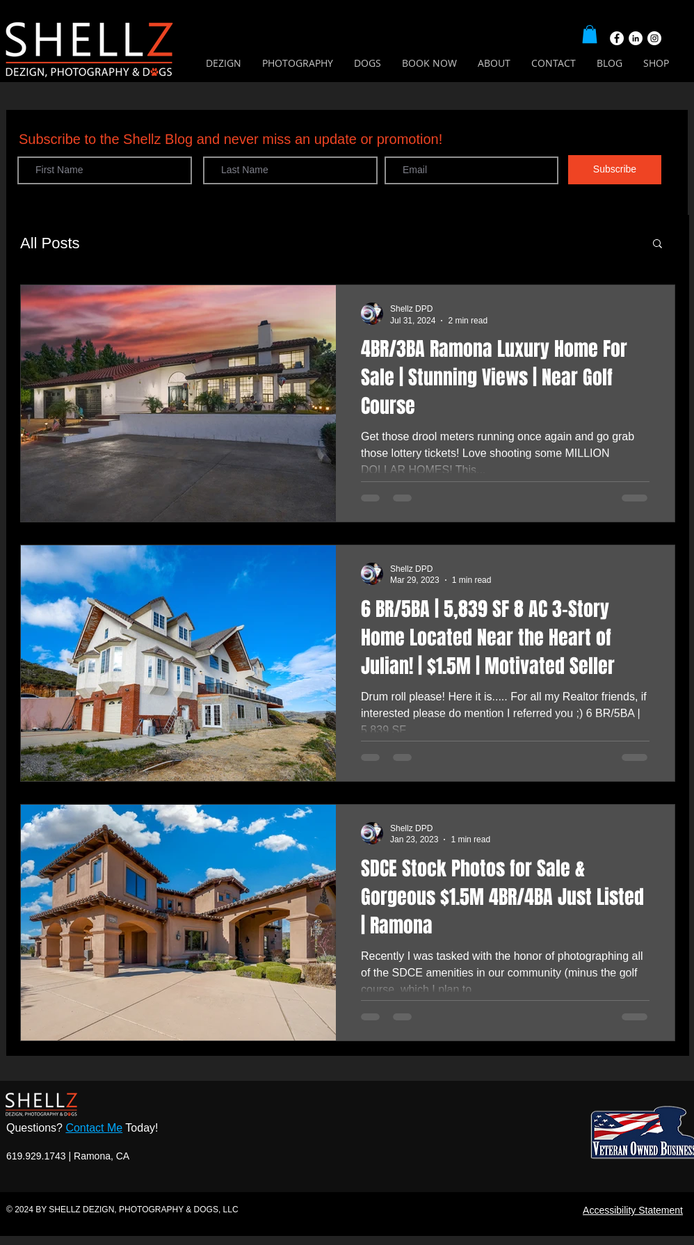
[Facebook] (617, 38)
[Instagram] (654, 38)
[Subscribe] (614, 169)
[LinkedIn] (636, 38)
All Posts (50, 243)
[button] (589, 34)
